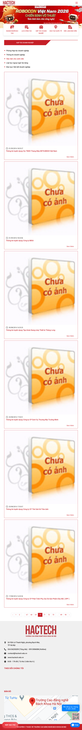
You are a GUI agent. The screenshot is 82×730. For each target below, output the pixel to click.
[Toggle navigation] (76, 3)
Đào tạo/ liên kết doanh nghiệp (18, 67)
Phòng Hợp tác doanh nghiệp (17, 51)
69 (36, 615)
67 (27, 615)
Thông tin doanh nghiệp (15, 55)
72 (49, 615)
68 (31, 615)
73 (53, 615)
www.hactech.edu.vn (16, 657)
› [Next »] (69, 615)
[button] (6, 17)
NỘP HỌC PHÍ (10, 725)
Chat (76, 725)
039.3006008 (34, 649)
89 (61, 615)
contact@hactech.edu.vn (17, 653)
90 (66, 615)
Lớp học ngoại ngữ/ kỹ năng (17, 63)
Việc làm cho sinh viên (15, 59)
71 (44, 615)
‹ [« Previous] (12, 615)
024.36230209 (13, 649)
